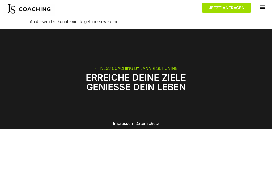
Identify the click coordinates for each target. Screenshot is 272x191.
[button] (262, 7)
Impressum (123, 123)
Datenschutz (147, 123)
